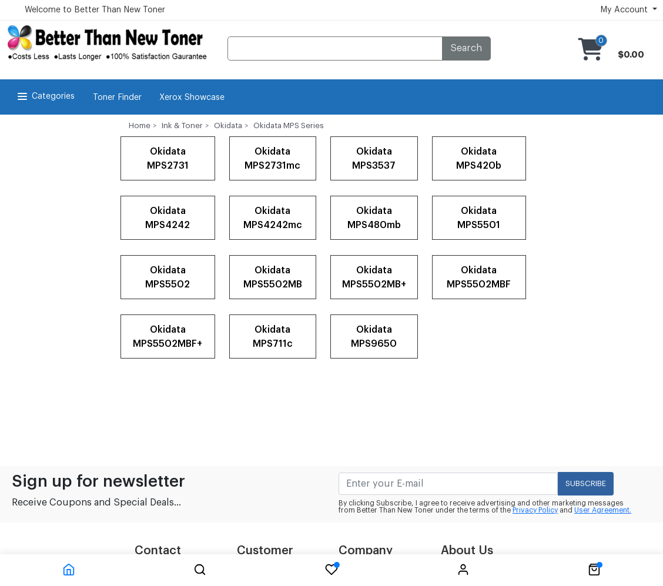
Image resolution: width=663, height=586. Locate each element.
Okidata (228, 125)
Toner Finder (117, 97)
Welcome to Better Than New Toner (95, 10)
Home (139, 125)
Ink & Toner (182, 125)
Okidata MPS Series (288, 125)
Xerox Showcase (192, 97)
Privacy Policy (535, 510)
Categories (45, 96)
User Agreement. (602, 510)
